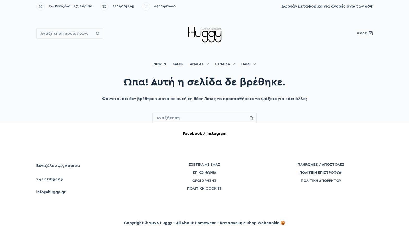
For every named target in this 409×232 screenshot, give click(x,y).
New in (159, 64)
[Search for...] (64, 33)
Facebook (192, 134)
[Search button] (98, 33)
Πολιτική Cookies (204, 188)
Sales (178, 64)
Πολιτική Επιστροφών (320, 173)
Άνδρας (200, 64)
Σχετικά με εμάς (204, 164)
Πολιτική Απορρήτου (321, 181)
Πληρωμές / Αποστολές (321, 164)
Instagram (216, 134)
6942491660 (165, 6)
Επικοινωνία (204, 173)
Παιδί (249, 64)
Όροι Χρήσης (204, 181)
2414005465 (123, 6)
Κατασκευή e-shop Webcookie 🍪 (252, 223)
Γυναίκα (226, 64)
